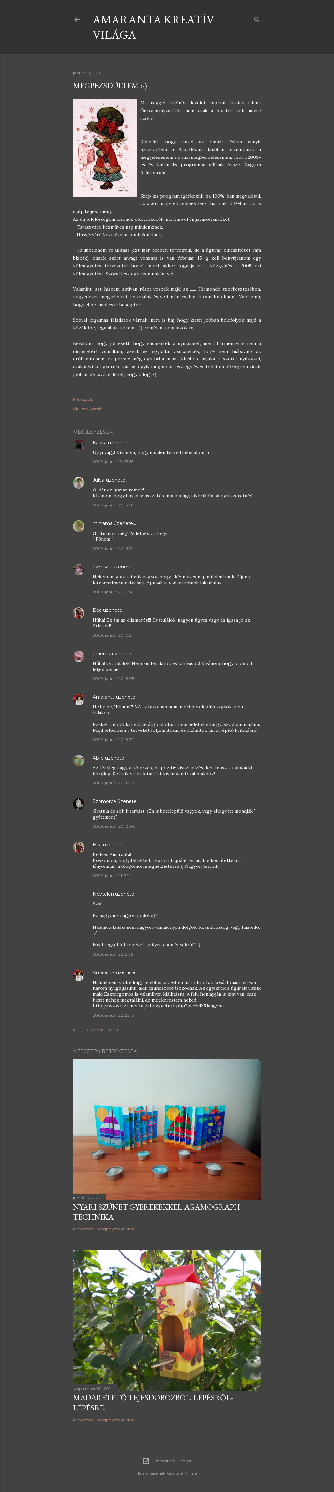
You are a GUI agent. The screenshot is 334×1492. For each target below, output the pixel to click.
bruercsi (102, 653)
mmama (103, 523)
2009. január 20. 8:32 (113, 739)
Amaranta (104, 697)
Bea (97, 610)
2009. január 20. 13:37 (114, 782)
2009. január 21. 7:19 (112, 875)
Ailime (191, 1473)
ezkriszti (102, 567)
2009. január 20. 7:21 (112, 635)
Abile (98, 758)
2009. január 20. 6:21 (112, 548)
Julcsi (99, 480)
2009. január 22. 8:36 (113, 954)
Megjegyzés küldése (96, 1029)
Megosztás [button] (83, 399)
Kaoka (100, 442)
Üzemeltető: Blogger (167, 1461)
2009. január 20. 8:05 (113, 678)
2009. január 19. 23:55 (113, 461)
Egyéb (96, 408)
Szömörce (104, 801)
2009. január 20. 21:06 (114, 826)
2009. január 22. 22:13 (113, 1015)
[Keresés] (257, 18)
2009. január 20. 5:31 (112, 505)
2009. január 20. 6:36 (113, 591)
